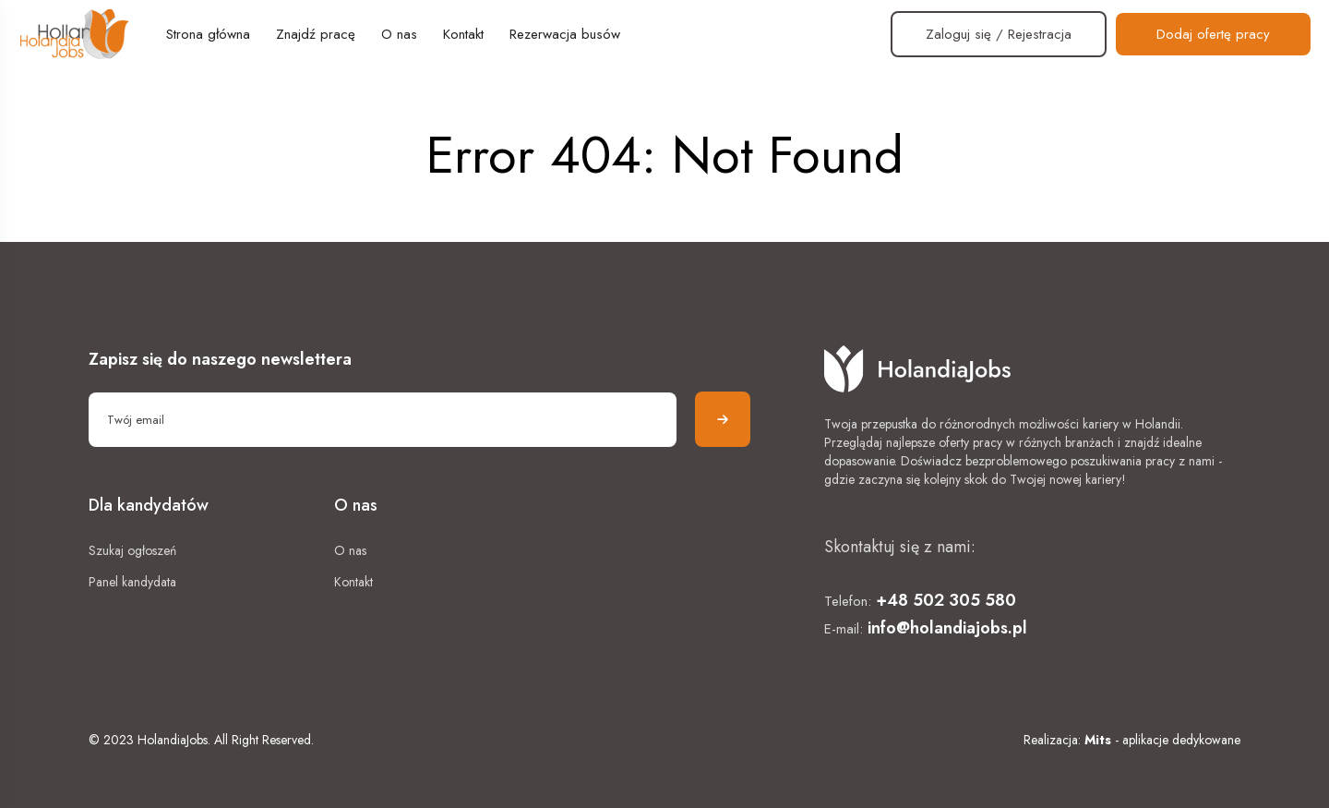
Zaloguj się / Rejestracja (999, 34)
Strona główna (208, 34)
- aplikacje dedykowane (1162, 739)
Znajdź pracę (315, 34)
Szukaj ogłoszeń (132, 550)
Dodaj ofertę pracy (1213, 34)
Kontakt (463, 34)
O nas (399, 34)
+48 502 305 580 (946, 600)
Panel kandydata (132, 582)
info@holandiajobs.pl (947, 628)
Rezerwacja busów (564, 34)
